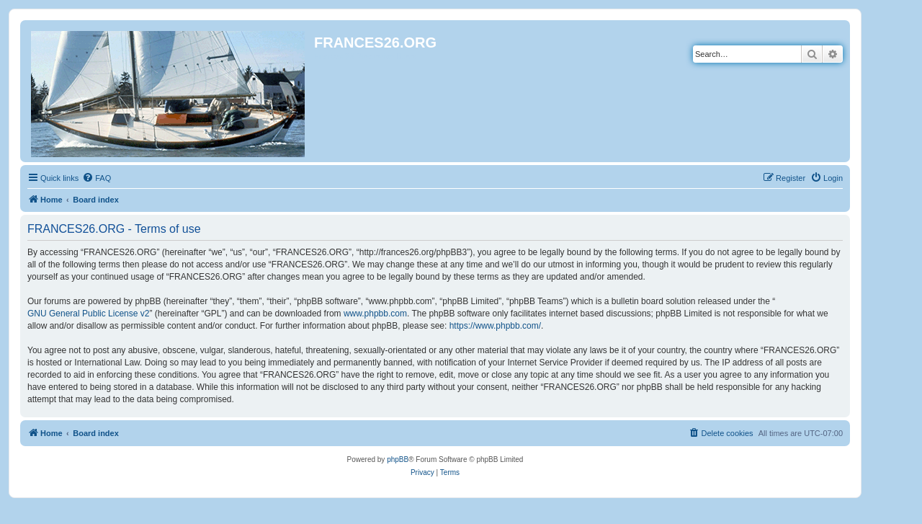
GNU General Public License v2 (88, 313)
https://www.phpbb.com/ (495, 326)
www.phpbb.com (375, 313)
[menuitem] (96, 178)
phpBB (397, 459)
